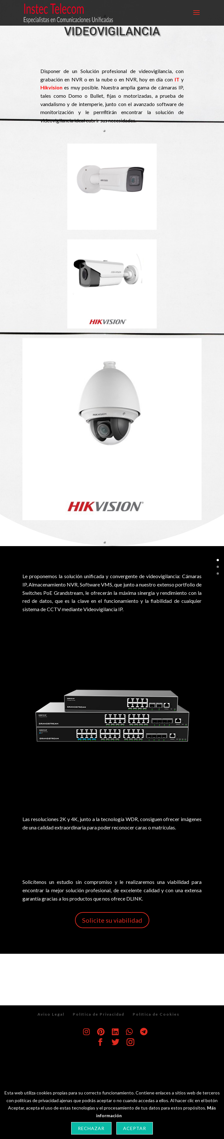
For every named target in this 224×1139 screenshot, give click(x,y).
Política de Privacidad (98, 1014)
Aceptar (134, 1128)
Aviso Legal (50, 1014)
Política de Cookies (156, 1014)
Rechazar (91, 1128)
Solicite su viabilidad (112, 920)
